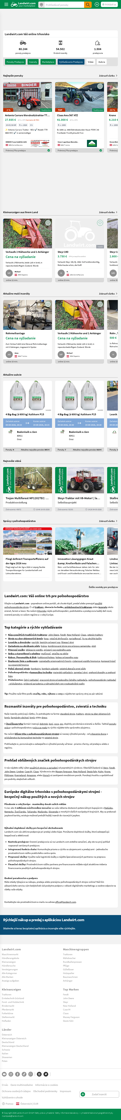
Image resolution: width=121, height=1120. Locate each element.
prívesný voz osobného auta (57, 649)
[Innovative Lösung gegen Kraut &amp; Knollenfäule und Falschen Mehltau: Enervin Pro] (79, 554)
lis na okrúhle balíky (92, 638)
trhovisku (41, 610)
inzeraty (33, 61)
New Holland (73, 634)
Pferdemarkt (8, 1009)
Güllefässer (68, 969)
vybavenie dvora (98, 733)
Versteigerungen (10, 969)
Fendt (63, 634)
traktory (80, 713)
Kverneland (20, 775)
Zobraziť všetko (108, 75)
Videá (90, 61)
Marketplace (48, 61)
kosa (46, 638)
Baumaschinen (70, 976)
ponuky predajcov (15, 61)
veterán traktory (95, 634)
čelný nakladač (31, 679)
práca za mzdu (40, 727)
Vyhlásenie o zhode (12, 1097)
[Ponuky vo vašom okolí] (41, 5)
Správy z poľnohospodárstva (19, 521)
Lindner (20, 771)
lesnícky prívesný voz (50, 642)
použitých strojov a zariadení (44, 767)
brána (44, 646)
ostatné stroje (51, 737)
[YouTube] (4, 1074)
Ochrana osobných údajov (16, 1091)
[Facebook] (17, 1074)
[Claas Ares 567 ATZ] (79, 117)
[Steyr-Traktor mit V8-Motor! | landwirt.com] (79, 489)
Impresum (65, 1091)
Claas (83, 634)
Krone (107, 771)
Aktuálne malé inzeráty (16, 293)
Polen (4, 1060)
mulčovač (46, 653)
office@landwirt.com (65, 901)
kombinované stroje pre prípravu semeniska (69, 646)
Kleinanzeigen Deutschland (15, 1045)
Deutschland (8, 1042)
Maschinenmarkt (10, 954)
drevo (44, 717)
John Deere (53, 634)
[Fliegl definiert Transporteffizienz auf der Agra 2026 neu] (27, 554)
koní (51, 723)
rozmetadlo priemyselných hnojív (55, 661)
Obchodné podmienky (45, 1091)
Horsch (46, 775)
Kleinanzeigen (9, 961)
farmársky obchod (20, 717)
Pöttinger (8, 775)
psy (61, 723)
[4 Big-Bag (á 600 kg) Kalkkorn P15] (27, 416)
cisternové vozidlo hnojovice (86, 661)
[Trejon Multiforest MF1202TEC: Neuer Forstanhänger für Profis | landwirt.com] (27, 489)
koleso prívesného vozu (67, 657)
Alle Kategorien (9, 973)
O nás (5, 1085)
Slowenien (7, 1057)
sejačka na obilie (60, 653)
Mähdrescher (69, 958)
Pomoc (8, 1103)
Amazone (31, 775)
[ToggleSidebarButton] (6, 4)
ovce (56, 723)
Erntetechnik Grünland (13, 998)
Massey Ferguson (63, 771)
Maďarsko (42, 811)
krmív (32, 717)
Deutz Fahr (92, 771)
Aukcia (101, 61)
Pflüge (66, 965)
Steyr (105, 767)
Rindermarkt (8, 1005)
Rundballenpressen (72, 961)
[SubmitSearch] (88, 5)
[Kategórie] (39, 1074)
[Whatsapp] (30, 1074)
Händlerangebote (10, 958)
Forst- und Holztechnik (13, 1001)
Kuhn (100, 771)
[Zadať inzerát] (97, 4)
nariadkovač (75, 638)
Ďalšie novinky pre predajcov (103, 587)
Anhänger (67, 980)
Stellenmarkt (8, 1017)
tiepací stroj (68, 642)
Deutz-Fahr (68, 1020)
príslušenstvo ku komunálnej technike (22, 737)
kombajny (36, 668)
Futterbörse (7, 1013)
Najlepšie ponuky (13, 75)
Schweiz (6, 1049)
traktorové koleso (46, 657)
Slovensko (53, 811)
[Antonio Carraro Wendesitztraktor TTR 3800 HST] (27, 117)
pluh (94, 646)
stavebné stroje (67, 713)
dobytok (44, 723)
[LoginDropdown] (109, 4)
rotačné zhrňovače (59, 638)
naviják (35, 642)
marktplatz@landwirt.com (12, 1116)
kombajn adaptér (50, 668)
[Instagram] (11, 1074)
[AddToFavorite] (48, 86)
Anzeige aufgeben (10, 980)
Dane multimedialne (22, 1085)
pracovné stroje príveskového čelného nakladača (63, 679)
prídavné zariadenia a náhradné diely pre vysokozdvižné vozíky (54, 683)
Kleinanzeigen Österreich (14, 1038)
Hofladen (6, 1020)
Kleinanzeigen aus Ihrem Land (20, 212)
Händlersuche (8, 965)
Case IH (28, 771)
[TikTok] (24, 1074)
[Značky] (45, 1074)
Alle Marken (7, 976)
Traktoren (67, 954)
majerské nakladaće (63, 672)
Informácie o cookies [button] (46, 1085)
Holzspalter (68, 973)
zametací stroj (81, 672)
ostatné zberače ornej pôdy (73, 668)
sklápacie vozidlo (34, 649)
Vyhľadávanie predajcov (71, 61)
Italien (5, 1053)
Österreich (7, 1034)
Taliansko (32, 811)
